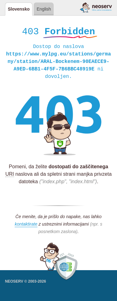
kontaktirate (26, 224)
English (44, 9)
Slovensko (19, 9)
